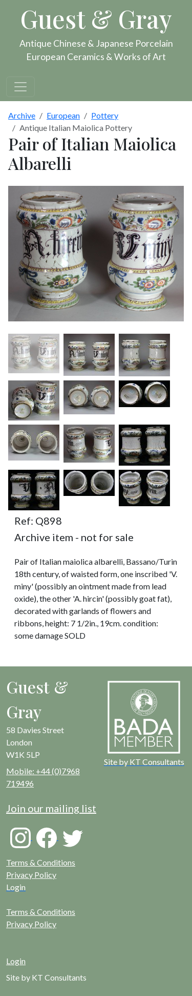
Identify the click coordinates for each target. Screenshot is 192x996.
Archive (21, 115)
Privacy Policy (31, 874)
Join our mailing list (51, 808)
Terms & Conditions (40, 862)
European (63, 115)
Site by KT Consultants (46, 977)
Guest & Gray (96, 18)
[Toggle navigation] (20, 86)
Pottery (104, 115)
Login (16, 961)
